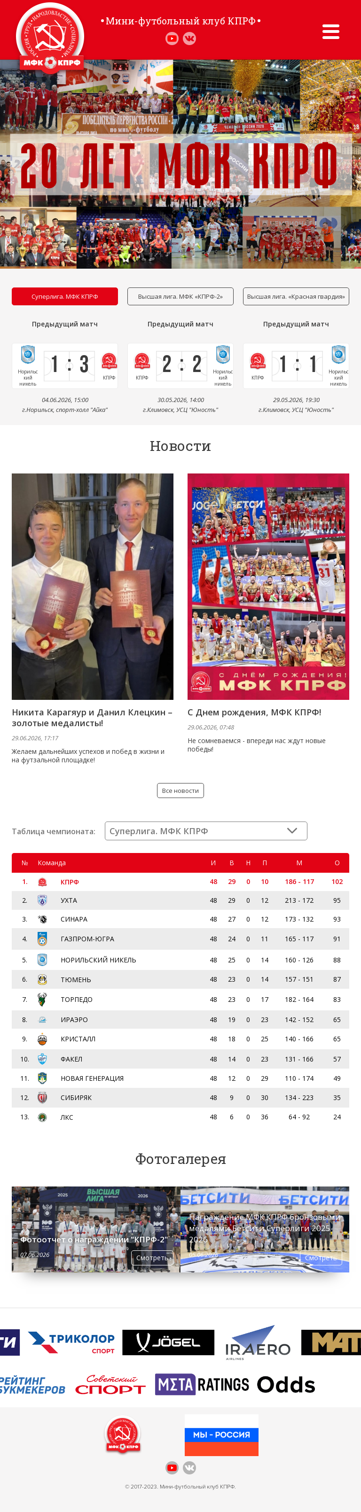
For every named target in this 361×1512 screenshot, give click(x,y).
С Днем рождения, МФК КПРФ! (254, 712)
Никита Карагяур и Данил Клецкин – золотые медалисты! (92, 718)
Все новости (180, 790)
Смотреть (152, 1257)
